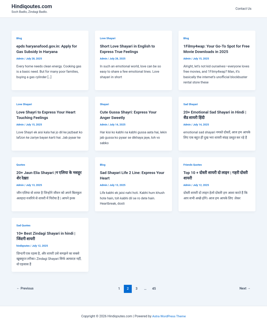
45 (154, 287)
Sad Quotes (23, 224)
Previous (26, 287)
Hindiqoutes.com (32, 6)
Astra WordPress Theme (168, 315)
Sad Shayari (190, 103)
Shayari (104, 103)
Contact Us (244, 9)
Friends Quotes (193, 164)
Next (244, 287)
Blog (19, 38)
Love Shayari (108, 38)
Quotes (21, 164)
